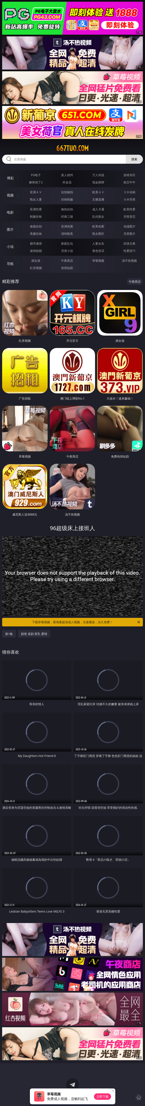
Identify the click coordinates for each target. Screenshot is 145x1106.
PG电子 (36, 175)
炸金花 (67, 182)
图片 (10, 229)
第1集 (9, 634)
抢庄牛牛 (129, 182)
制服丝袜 (36, 216)
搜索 (134, 159)
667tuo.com (72, 148)
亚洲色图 (67, 226)
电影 (10, 212)
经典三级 (67, 216)
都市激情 (36, 243)
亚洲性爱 (36, 209)
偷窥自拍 (36, 226)
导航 (10, 263)
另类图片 (129, 234)
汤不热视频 (129, 261)
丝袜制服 (67, 199)
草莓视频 (98, 261)
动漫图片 (129, 226)
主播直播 (98, 199)
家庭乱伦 (67, 243)
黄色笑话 (98, 251)
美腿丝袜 (36, 234)
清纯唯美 (67, 234)
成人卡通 (98, 209)
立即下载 (102, 1096)
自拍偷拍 (67, 192)
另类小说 (67, 251)
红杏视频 (36, 268)
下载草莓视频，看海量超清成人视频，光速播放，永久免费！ (86, 622)
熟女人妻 (36, 199)
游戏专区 (129, 175)
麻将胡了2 (36, 182)
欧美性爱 (129, 209)
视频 (10, 195)
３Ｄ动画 (129, 192)
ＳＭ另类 (129, 199)
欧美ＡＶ (98, 192)
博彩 (10, 178)
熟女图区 (98, 234)
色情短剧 (67, 268)
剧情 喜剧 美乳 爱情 (34, 634)
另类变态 (129, 216)
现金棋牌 (98, 182)
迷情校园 (36, 251)
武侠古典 (129, 243)
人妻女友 (98, 243)
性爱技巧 (129, 251)
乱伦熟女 (98, 216)
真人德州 (67, 175)
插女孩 (35, 261)
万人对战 (98, 175)
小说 (10, 246)
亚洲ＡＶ (36, 192)
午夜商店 (67, 261)
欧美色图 (98, 226)
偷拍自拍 (67, 209)
